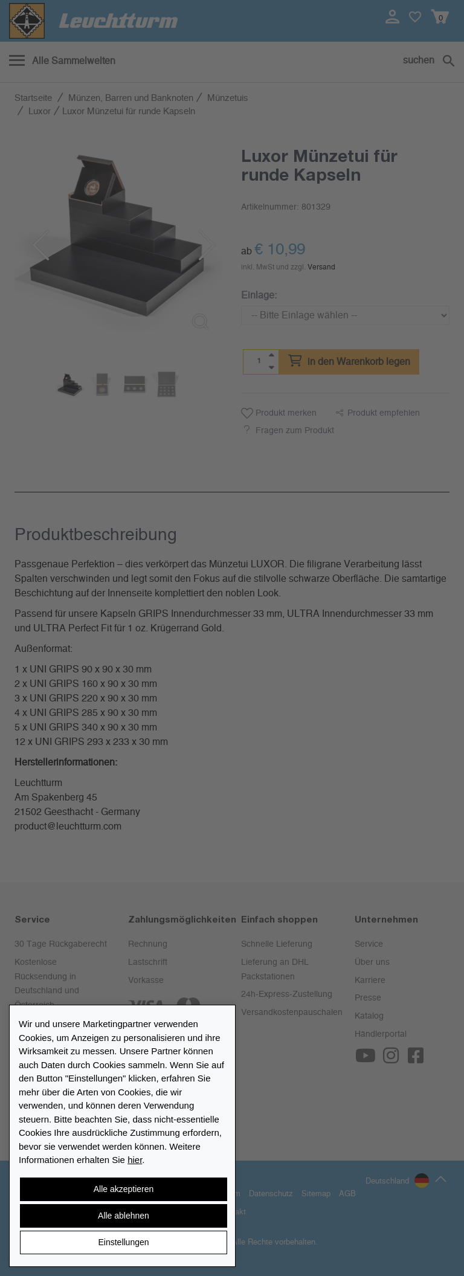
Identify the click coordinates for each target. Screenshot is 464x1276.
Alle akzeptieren (124, 1189)
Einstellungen (123, 1242)
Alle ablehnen (123, 1215)
